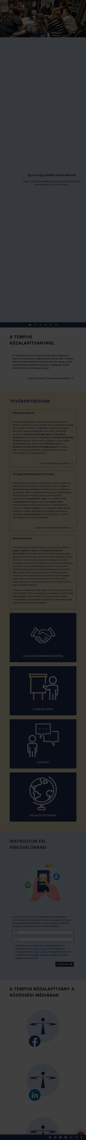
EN (65, 1138)
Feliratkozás (64, 964)
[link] (76, 1137)
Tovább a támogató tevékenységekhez (54, 527)
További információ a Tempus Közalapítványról (50, 378)
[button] (71, 1137)
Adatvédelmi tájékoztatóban (42, 948)
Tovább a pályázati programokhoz (56, 463)
